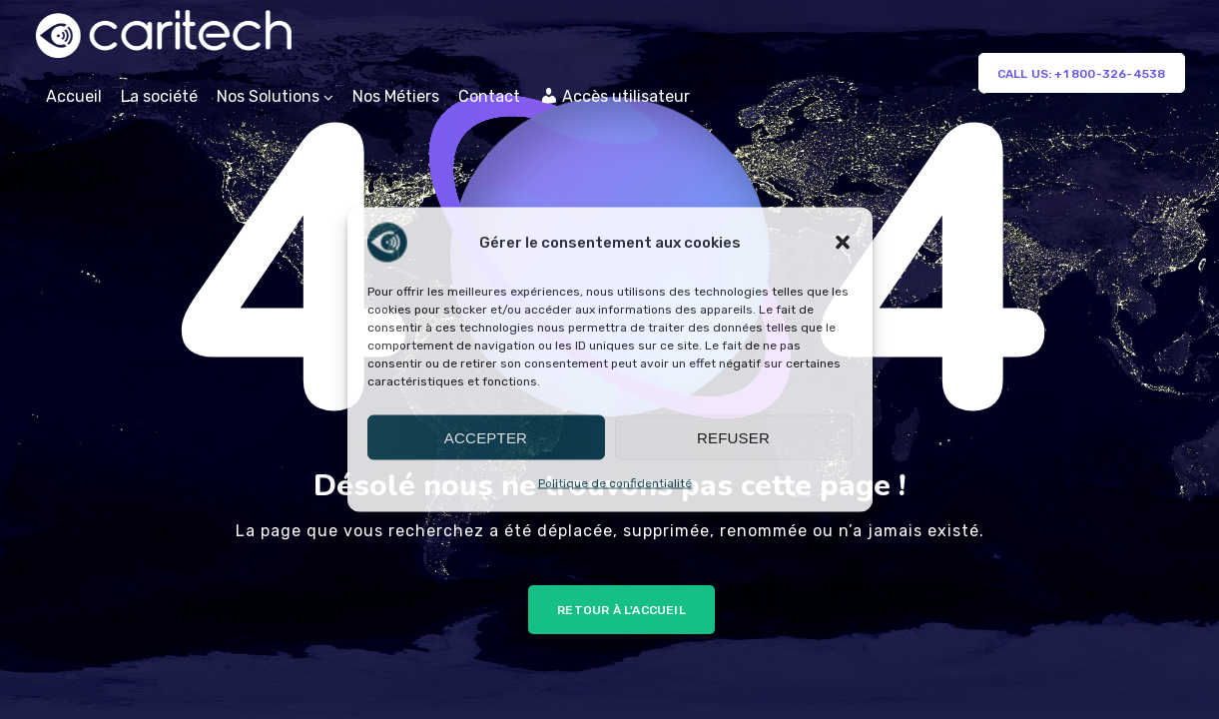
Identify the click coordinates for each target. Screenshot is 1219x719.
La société (159, 97)
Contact (489, 97)
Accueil (74, 97)
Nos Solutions (268, 97)
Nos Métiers (395, 97)
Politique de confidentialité (615, 483)
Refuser (733, 436)
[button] (843, 243)
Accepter (485, 436)
